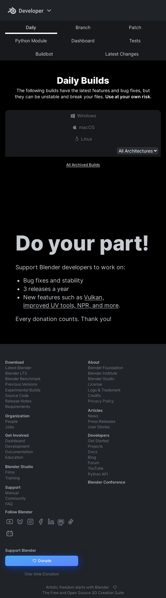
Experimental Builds (22, 390)
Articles (95, 410)
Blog (92, 457)
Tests (134, 40)
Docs (92, 451)
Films (10, 472)
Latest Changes (122, 54)
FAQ (9, 503)
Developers (98, 435)
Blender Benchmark (23, 378)
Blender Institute (102, 373)
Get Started (98, 440)
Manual (12, 492)
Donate (42, 561)
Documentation (19, 451)
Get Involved (17, 435)
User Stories (99, 426)
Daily (31, 27)
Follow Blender (19, 511)
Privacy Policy (101, 401)
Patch (135, 27)
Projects (95, 446)
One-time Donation (42, 573)
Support (13, 487)
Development (17, 446)
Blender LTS (16, 373)
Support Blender (20, 550)
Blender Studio (101, 378)
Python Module (31, 40)
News (93, 415)
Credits (94, 395)
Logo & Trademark (104, 390)
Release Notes (18, 401)
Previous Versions (21, 384)
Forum (93, 462)
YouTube (95, 468)
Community (15, 498)
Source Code (17, 395)
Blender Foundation (105, 367)
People (11, 421)
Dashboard (83, 40)
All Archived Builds (83, 164)
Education (14, 457)
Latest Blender (18, 367)
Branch (83, 27)
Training (12, 477)
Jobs (9, 426)
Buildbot (44, 54)
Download (14, 362)
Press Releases (101, 421)
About (93, 362)
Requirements (17, 406)
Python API (98, 474)
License (95, 384)
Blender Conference (106, 482)
